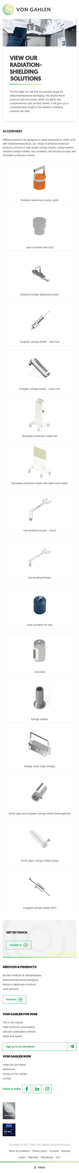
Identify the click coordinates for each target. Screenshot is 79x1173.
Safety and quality (12, 1036)
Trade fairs (8, 1064)
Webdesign (47, 1157)
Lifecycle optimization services (19, 1031)
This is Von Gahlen (13, 1022)
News (22, 1064)
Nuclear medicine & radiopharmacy (22, 975)
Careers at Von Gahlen (15, 1073)
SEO (58, 1157)
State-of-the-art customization (19, 1027)
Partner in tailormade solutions (19, 984)
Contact (7, 1078)
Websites (33, 1157)
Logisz (22, 1157)
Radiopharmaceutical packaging (20, 979)
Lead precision (11, 989)
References (9, 1069)
